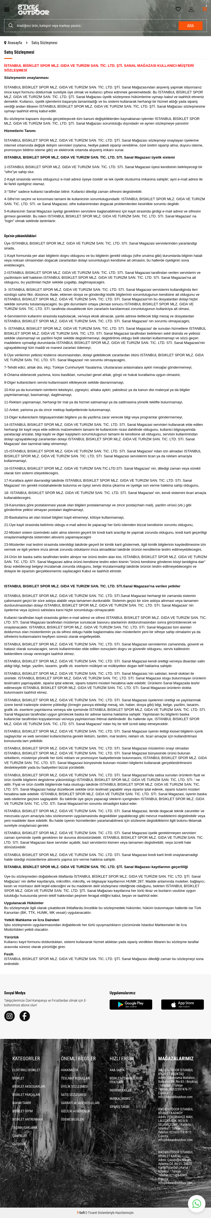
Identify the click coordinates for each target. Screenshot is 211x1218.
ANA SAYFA (117, 1070)
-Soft (81, 1213)
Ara (190, 25)
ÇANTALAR (19, 1136)
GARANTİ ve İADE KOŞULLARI (80, 1103)
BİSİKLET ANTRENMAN (27, 1119)
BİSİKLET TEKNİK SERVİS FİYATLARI (126, 1080)
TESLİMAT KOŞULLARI (75, 1078)
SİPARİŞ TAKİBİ (119, 1107)
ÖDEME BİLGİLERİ (72, 1119)
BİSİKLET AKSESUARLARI (28, 1086)
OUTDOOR (19, 1144)
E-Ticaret (91, 1213)
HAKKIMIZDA (69, 1070)
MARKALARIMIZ (120, 1099)
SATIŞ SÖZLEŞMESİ (73, 1095)
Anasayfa (13, 43)
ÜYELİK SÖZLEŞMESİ (74, 1086)
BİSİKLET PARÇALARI (26, 1095)
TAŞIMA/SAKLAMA (24, 1128)
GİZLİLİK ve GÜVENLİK (75, 1111)
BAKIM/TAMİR (21, 1103)
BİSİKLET (18, 1078)
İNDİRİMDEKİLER (120, 1090)
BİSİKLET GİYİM (22, 1111)
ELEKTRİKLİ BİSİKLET (26, 1070)
